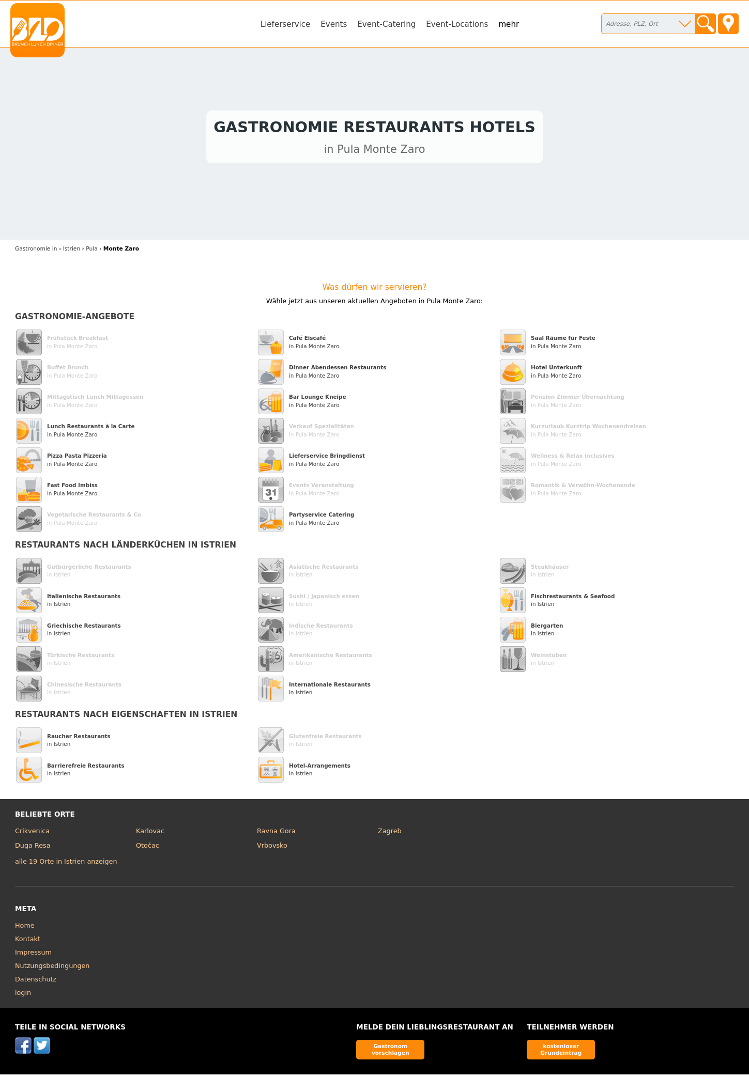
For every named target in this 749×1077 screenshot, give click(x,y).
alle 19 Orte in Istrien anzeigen (66, 864)
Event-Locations (457, 24)
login (23, 995)
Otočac (147, 848)
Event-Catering (386, 24)
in (36, 251)
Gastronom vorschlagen (390, 1051)
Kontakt (27, 941)
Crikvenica (32, 833)
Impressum (33, 955)
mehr (508, 24)
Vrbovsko (272, 848)
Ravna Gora (276, 833)
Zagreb (390, 833)
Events (333, 24)
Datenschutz (35, 982)
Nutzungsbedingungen (52, 968)
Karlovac (150, 833)
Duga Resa (33, 848)
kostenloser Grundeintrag (561, 1051)
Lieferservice (286, 24)
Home (25, 928)
